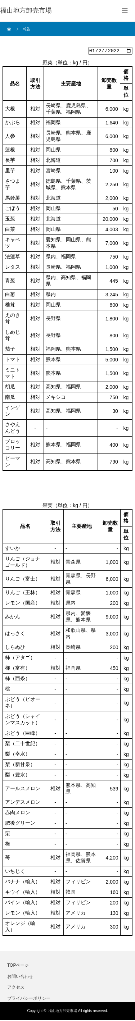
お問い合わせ (20, 977)
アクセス (15, 988)
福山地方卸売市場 (62, 1012)
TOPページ (18, 966)
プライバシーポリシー (28, 999)
